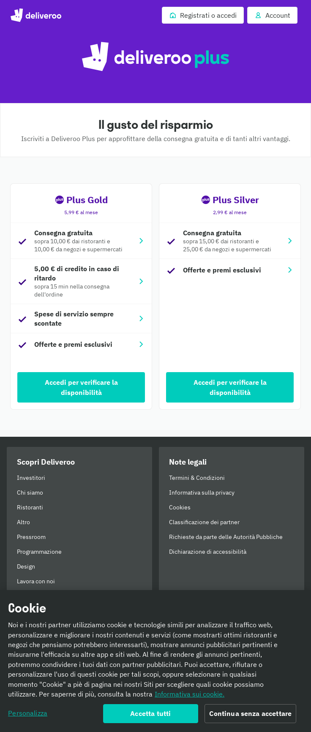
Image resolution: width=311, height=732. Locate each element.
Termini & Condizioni (197, 478)
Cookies (180, 507)
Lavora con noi (36, 581)
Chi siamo (30, 492)
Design (26, 566)
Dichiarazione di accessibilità (207, 551)
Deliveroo (35, 15)
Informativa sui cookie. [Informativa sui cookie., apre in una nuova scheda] (189, 697)
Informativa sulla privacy (202, 492)
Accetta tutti (150, 717)
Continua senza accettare (250, 717)
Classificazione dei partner (204, 522)
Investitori (31, 478)
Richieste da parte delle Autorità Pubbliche (226, 537)
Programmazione (39, 551)
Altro (23, 522)
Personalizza (27, 716)
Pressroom (31, 537)
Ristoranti (30, 507)
